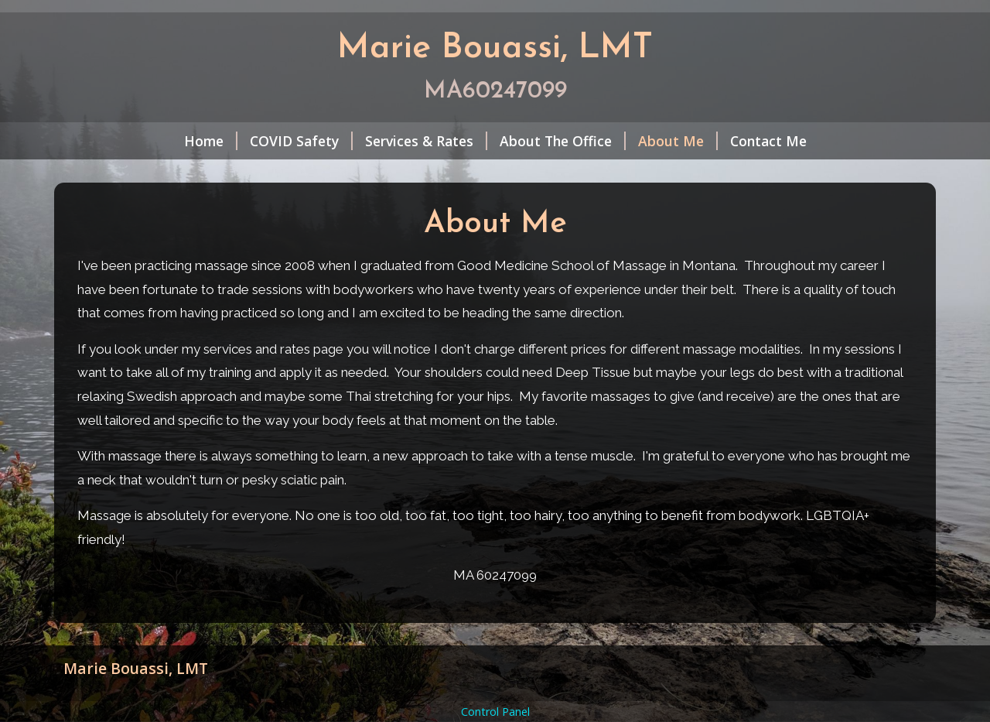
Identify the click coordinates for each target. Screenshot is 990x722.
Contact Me (768, 141)
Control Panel (495, 711)
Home (210, 141)
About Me (678, 141)
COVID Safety (301, 141)
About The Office (563, 141)
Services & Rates (426, 141)
